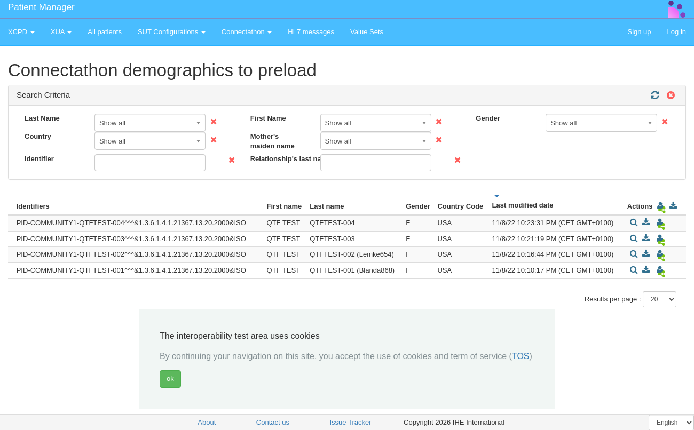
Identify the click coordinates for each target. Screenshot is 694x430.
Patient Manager (41, 7)
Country (38, 136)
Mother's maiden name (272, 141)
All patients (105, 32)
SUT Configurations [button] (172, 32)
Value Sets (366, 32)
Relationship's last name (281, 159)
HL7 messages (311, 32)
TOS (521, 356)
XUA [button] (61, 32)
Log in (676, 32)
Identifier (39, 159)
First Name (268, 118)
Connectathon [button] (247, 32)
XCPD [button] (21, 32)
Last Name (42, 118)
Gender (488, 118)
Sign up (639, 32)
